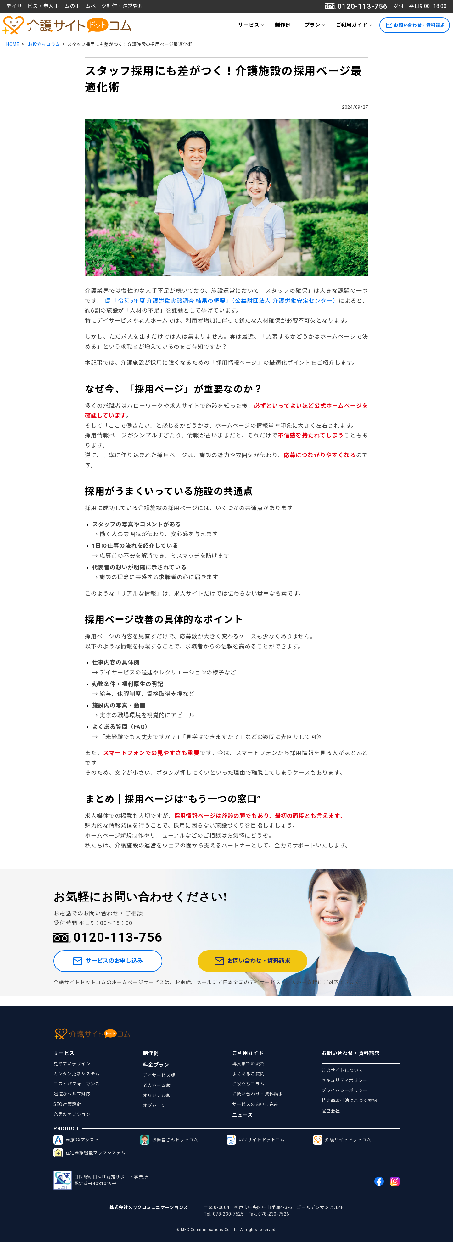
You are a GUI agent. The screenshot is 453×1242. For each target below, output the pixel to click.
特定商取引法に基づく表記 (349, 1100)
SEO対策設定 (67, 1104)
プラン (312, 25)
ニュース (242, 1115)
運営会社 (331, 1110)
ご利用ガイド (352, 25)
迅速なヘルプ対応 (72, 1093)
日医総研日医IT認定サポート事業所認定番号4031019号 (100, 1180)
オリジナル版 (157, 1095)
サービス (248, 25)
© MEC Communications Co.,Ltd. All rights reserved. (226, 1230)
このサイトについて (342, 1070)
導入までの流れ (248, 1063)
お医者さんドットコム (169, 1140)
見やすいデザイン (72, 1063)
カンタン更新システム (76, 1073)
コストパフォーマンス (76, 1083)
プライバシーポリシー (345, 1090)
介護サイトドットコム (342, 1140)
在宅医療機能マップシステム (89, 1152)
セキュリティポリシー (344, 1080)
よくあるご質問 (248, 1073)
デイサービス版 (159, 1075)
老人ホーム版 (157, 1085)
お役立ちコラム (44, 44)
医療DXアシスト (76, 1140)
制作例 (283, 25)
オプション (154, 1105)
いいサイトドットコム (255, 1140)
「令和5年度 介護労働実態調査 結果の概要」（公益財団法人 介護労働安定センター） (225, 300)
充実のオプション (72, 1114)
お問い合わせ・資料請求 (415, 25)
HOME (13, 44)
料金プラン (156, 1065)
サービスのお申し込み (120, 966)
